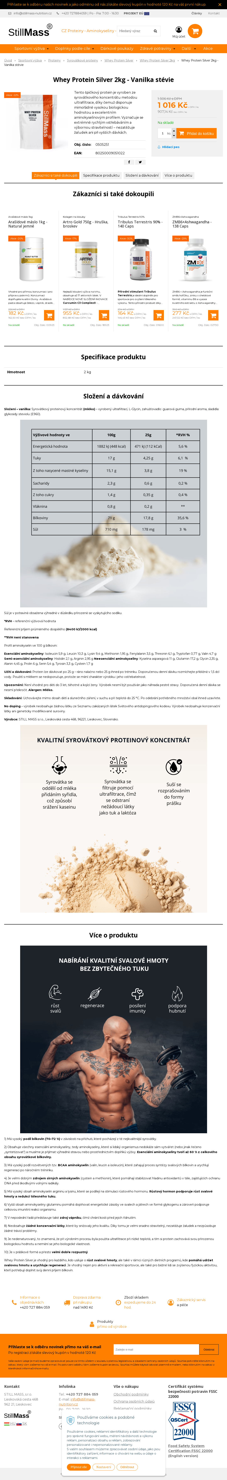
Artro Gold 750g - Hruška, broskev (85, 224)
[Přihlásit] (178, 32)
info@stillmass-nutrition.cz (33, 13)
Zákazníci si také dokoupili (55, 175)
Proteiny (54, 60)
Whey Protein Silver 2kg (157, 60)
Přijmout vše (79, 1467)
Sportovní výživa (30, 60)
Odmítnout (127, 1467)
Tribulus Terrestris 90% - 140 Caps (140, 224)
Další (189, 48)
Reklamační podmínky (133, 1409)
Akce (208, 48)
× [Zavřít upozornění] (220, 4)
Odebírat (209, 1349)
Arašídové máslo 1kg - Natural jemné (27, 224)
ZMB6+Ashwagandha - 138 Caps (192, 224)
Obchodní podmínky (131, 1394)
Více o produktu (178, 175)
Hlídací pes (168, 147)
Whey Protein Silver (118, 60)
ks (169, 133)
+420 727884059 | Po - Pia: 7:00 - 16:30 (90, 13)
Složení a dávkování (142, 175)
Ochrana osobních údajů (134, 1401)
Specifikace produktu (101, 175)
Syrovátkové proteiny (82, 60)
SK (21, 1424)
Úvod (8, 60)
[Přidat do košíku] (49, 315)
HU (10, 1424)
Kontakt (214, 13)
